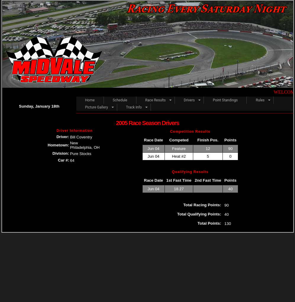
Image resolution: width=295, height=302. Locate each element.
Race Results (155, 100)
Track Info (134, 107)
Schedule (120, 100)
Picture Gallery (96, 107)
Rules (260, 100)
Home (90, 100)
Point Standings (225, 100)
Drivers (189, 100)
